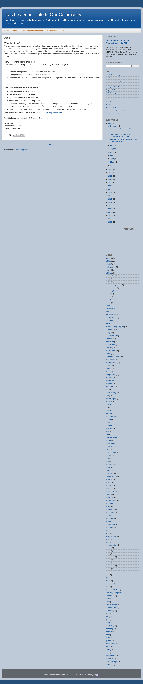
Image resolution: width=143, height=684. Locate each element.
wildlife (108, 261)
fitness (108, 515)
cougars (109, 404)
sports (108, 366)
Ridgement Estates (113, 590)
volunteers (109, 425)
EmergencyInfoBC (112, 87)
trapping (109, 494)
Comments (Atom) (21, 150)
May (112, 155)
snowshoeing (111, 443)
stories (108, 569)
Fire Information (112, 99)
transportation (111, 656)
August (113, 149)
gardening (109, 518)
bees (107, 542)
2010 (110, 215)
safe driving (110, 566)
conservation (110, 288)
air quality (109, 348)
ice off (108, 324)
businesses (110, 381)
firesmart (109, 339)
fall (107, 407)
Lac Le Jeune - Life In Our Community (43, 14)
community (110, 330)
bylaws (108, 506)
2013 (110, 206)
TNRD (108, 294)
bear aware (110, 360)
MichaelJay (79, 675)
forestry (108, 548)
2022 (110, 176)
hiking (108, 623)
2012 (110, 209)
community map (112, 608)
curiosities (109, 473)
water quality (110, 309)
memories (109, 527)
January (113, 165)
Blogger (96, 675)
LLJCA (108, 258)
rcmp (107, 297)
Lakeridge (109, 584)
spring (108, 333)
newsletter (109, 479)
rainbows (109, 530)
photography (110, 291)
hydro (108, 431)
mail (107, 461)
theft (107, 312)
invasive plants (111, 476)
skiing (108, 306)
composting (110, 611)
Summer (109, 369)
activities (109, 428)
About (15, 31)
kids (107, 396)
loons (108, 635)
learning (109, 413)
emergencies (110, 512)
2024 (110, 169)
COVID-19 (109, 446)
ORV (107, 587)
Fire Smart (110, 96)
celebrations (110, 509)
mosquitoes (110, 557)
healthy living (110, 318)
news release (111, 345)
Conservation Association (32, 31)
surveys (109, 572)
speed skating (111, 393)
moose (108, 440)
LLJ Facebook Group (113, 81)
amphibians (110, 596)
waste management (113, 285)
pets (107, 279)
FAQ (107, 449)
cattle (108, 602)
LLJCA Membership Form (115, 75)
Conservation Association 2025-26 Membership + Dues (122, 130)
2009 (110, 219)
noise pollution (111, 363)
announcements (112, 336)
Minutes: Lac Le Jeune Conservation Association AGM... (123, 140)
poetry (108, 560)
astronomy (110, 503)
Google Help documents (52, 113)
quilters (108, 641)
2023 (110, 173)
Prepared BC (110, 90)
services (109, 419)
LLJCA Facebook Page (114, 78)
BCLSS (108, 378)
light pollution (111, 375)
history (108, 303)
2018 (110, 189)
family (108, 617)
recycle (108, 482)
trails (107, 575)
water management (113, 357)
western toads (111, 536)
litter (107, 434)
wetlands (109, 665)
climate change (111, 605)
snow (108, 422)
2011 (110, 212)
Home (6, 31)
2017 (110, 192)
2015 (110, 199)
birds (107, 372)
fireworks (109, 458)
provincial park (111, 399)
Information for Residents (57, 31)
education (109, 321)
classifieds (109, 276)
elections (109, 455)
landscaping (110, 524)
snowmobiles (110, 491)
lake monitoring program (115, 327)
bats (107, 599)
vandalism (109, 659)
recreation (109, 387)
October (113, 145)
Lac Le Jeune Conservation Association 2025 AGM (120, 135)
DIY (107, 578)
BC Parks (109, 105)
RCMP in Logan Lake (114, 93)
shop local (109, 488)
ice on (108, 551)
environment (110, 267)
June (112, 152)
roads (108, 533)
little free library (111, 437)
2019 (110, 186)
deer (107, 614)
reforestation (110, 644)
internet (108, 410)
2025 (110, 123)
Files (107, 84)
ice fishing (109, 629)
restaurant (109, 485)
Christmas (109, 497)
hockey (108, 521)
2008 (110, 222)
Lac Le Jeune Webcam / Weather (118, 111)
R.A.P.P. (109, 102)
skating (108, 650)
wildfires (109, 273)
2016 (110, 196)
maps (108, 554)
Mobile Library (111, 500)
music (108, 638)
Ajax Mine (109, 300)
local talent (110, 342)
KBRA (108, 581)
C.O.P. (108, 470)
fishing (108, 354)
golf (107, 620)
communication (111, 545)
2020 (110, 182)
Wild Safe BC (111, 108)
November (114, 126)
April (112, 159)
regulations (110, 464)
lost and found (111, 315)
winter (108, 282)
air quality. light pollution (114, 593)
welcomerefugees (112, 662)
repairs (108, 647)
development (110, 351)
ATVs (108, 467)
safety (108, 270)
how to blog (110, 626)
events (108, 264)
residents (109, 563)
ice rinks (109, 632)
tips (107, 653)
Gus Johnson (111, 452)
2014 (110, 202)
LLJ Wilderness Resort (114, 114)
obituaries (109, 384)
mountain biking (112, 416)
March (112, 162)
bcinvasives (110, 539)
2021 (110, 179)
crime (108, 390)
